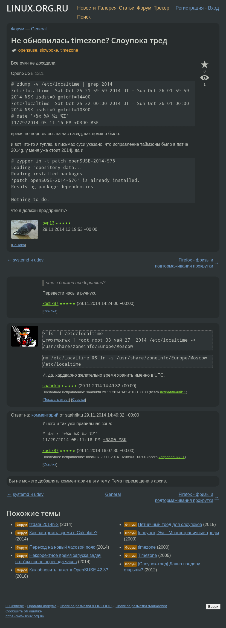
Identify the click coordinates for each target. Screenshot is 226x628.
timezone (69, 50)
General (39, 29)
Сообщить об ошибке (23, 611)
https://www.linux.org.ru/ (24, 616)
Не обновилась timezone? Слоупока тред (89, 40)
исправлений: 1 (173, 392)
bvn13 (48, 223)
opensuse (27, 50)
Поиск (84, 17)
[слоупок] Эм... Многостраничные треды (178, 532)
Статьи (126, 8)
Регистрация (190, 8)
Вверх (213, 606)
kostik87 (50, 303)
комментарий (45, 415)
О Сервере (14, 606)
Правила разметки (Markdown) (141, 606)
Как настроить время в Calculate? (63, 532)
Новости (86, 8)
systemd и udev (28, 260)
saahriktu (51, 385)
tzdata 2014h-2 (44, 524)
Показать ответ (56, 400)
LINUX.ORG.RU (37, 8)
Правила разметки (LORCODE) (86, 606)
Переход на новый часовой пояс (62, 547)
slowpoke (49, 50)
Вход (213, 8)
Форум (144, 8)
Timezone (147, 555)
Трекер (161, 8)
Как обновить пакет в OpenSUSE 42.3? (68, 570)
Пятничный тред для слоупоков (170, 524)
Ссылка (18, 245)
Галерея (107, 8)
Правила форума (42, 606)
